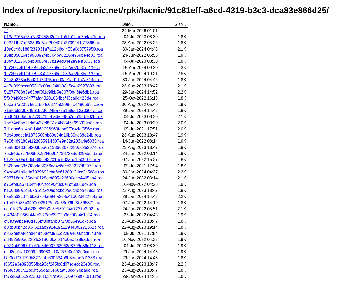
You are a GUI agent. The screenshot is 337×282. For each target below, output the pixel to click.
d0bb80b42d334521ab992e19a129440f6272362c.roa (54, 227)
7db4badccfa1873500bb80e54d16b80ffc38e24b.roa (52, 135)
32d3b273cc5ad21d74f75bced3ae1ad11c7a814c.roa (53, 79)
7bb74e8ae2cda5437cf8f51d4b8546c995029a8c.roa (53, 123)
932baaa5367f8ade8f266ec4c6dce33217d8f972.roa (52, 166)
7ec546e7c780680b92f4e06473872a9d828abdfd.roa (53, 153)
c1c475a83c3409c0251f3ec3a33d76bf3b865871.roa (53, 203)
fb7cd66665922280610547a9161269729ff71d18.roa (52, 276)
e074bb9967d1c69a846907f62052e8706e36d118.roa (54, 246)
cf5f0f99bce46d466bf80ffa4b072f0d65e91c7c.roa (50, 221)
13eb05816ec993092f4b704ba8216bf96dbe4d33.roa (53, 55)
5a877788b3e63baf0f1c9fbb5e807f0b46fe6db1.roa (51, 92)
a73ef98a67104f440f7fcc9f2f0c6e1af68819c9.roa (50, 184)
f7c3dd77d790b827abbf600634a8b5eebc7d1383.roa (53, 258)
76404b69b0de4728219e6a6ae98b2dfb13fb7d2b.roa (53, 116)
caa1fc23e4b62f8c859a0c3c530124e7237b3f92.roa (52, 209)
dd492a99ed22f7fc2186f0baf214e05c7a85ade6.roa (52, 239)
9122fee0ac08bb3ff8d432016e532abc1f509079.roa (52, 159)
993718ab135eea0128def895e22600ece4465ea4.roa (54, 178)
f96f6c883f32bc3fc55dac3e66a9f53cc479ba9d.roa (51, 270)
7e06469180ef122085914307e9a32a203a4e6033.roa (54, 141)
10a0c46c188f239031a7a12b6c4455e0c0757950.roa (53, 49)
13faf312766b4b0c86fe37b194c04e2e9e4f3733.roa (52, 61)
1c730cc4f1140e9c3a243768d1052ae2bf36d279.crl (52, 67)
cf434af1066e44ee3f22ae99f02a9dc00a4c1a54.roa (52, 215)
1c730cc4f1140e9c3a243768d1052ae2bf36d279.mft (53, 73)
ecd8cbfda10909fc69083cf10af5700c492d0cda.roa (51, 252)
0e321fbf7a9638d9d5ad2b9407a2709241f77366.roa (53, 43)
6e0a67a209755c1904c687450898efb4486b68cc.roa (53, 104)
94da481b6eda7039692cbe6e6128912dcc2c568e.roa (54, 172)
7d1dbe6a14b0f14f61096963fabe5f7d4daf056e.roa (51, 129)
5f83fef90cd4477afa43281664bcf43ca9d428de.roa (51, 98)
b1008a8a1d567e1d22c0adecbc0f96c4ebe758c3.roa (53, 190)
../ (6, 30)
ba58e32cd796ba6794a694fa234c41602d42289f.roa (53, 196)
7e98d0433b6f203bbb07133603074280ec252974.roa (54, 147)
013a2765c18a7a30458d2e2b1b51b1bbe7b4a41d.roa (54, 37)
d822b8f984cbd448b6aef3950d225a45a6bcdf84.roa (52, 233)
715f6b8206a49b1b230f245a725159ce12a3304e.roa (53, 110)
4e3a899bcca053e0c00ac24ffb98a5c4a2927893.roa (53, 86)
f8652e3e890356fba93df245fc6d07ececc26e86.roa (52, 264)
